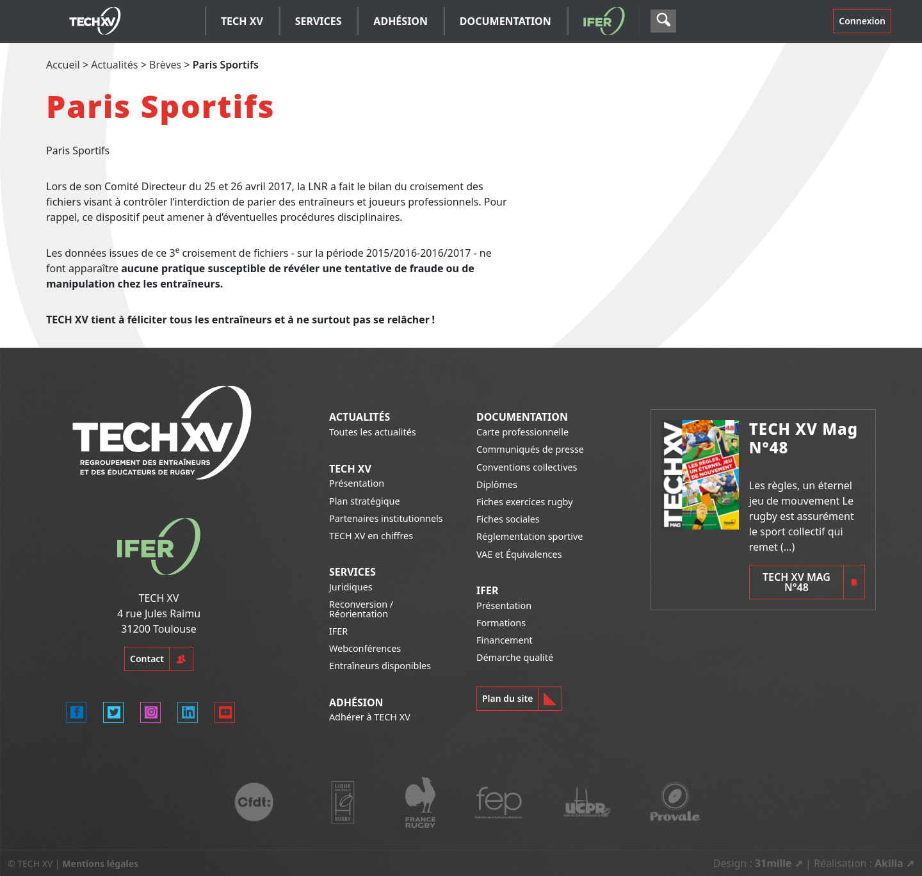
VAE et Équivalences (519, 554)
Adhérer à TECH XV (369, 717)
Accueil (63, 65)
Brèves (165, 65)
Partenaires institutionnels (386, 518)
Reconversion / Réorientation (361, 608)
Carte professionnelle (522, 432)
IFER (338, 631)
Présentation (356, 483)
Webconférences (365, 648)
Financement (504, 640)
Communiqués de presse (530, 449)
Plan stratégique (364, 501)
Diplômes (496, 484)
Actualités (114, 65)
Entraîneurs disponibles (380, 666)
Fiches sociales (508, 519)
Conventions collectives (526, 467)
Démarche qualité (514, 657)
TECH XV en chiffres (371, 536)
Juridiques (351, 587)
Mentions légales (100, 863)
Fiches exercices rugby (524, 502)
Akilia (889, 863)
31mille (773, 863)
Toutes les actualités (372, 432)
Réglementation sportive (529, 536)
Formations (501, 623)
